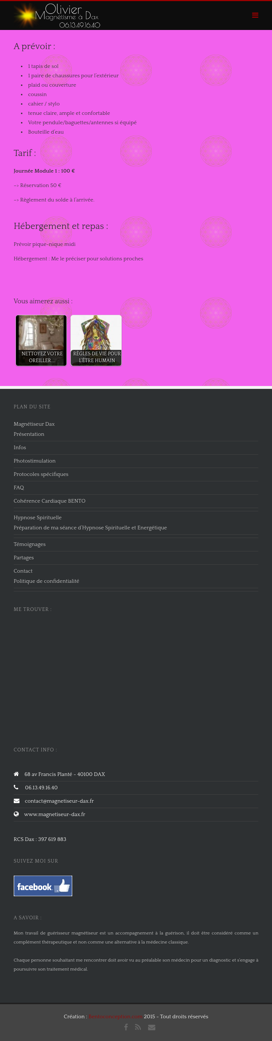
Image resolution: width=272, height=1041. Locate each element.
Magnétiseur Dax (34, 424)
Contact (23, 571)
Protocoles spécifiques (41, 474)
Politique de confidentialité (46, 581)
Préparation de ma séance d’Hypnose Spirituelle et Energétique (90, 528)
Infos (20, 447)
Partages (24, 558)
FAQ (19, 488)
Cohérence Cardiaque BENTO (50, 501)
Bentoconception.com (115, 1017)
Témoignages (30, 544)
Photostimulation (35, 461)
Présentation (29, 434)
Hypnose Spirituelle (38, 518)
